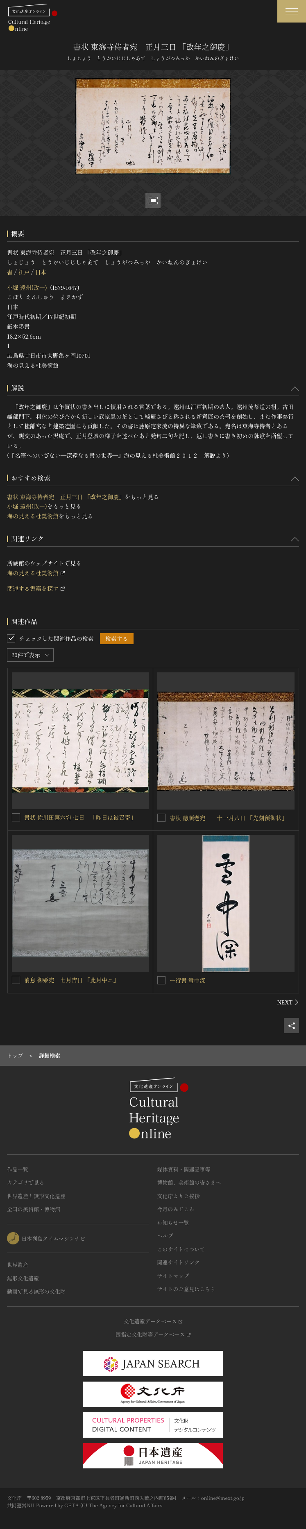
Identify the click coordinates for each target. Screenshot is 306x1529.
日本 (41, 272)
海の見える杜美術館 (33, 516)
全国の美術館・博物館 (33, 1209)
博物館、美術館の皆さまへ (189, 1182)
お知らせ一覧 (173, 1222)
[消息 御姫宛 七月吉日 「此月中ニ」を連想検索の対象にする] (16, 980)
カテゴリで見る (25, 1182)
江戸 (23, 272)
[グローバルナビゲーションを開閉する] (291, 11)
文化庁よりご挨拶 (178, 1196)
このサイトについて (181, 1249)
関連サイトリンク (178, 1262)
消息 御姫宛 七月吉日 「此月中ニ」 (71, 980)
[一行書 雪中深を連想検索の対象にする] (161, 980)
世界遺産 (17, 1265)
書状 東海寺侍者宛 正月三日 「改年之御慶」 (66, 497)
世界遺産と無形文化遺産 (36, 1196)
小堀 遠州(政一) (27, 287)
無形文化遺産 (23, 1278)
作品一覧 (17, 1169)
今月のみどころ (176, 1209)
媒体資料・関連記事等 (184, 1169)
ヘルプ (165, 1235)
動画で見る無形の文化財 (36, 1291)
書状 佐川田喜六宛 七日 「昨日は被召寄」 (80, 817)
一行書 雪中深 (188, 980)
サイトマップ (173, 1276)
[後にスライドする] (288, 1002)
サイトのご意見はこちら (186, 1289)
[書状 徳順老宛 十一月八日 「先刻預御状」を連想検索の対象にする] (161, 818)
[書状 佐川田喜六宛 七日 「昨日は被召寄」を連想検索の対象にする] (16, 817)
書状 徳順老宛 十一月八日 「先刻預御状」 (228, 818)
